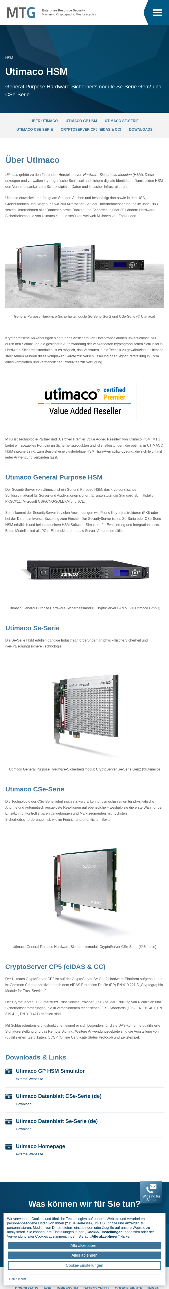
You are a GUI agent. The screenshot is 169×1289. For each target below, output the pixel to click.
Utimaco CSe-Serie (35, 129)
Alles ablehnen (84, 1255)
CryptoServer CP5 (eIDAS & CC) (91, 129)
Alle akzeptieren (84, 1245)
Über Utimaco (44, 121)
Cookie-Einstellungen (84, 1265)
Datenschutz (17, 1279)
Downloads (141, 129)
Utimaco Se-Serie (122, 121)
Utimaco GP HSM (81, 121)
